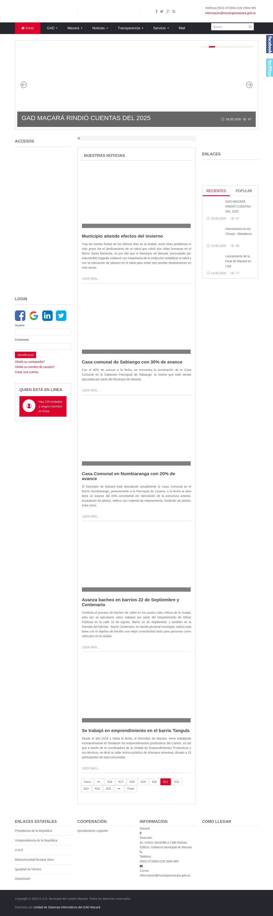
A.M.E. (19, 850)
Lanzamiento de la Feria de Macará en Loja (238, 261)
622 (176, 782)
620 (154, 782)
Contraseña (20, 339)
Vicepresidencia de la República (36, 840)
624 (97, 788)
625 (108, 788)
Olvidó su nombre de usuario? (35, 367)
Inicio (87, 782)
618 (132, 782)
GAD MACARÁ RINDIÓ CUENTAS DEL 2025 (86, 117)
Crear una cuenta (26, 372)
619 (143, 782)
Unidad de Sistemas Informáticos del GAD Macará (66, 907)
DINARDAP (22, 879)
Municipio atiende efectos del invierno (122, 236)
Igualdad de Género (28, 869)
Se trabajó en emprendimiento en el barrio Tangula (136, 730)
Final (131, 788)
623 (86, 788)
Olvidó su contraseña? (30, 361)
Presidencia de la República (33, 830)
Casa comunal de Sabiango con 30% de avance (132, 361)
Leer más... (90, 278)
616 (109, 782)
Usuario (20, 325)
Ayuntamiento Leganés (92, 830)
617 (121, 782)
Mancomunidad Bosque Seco (34, 859)
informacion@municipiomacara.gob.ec (230, 13)
